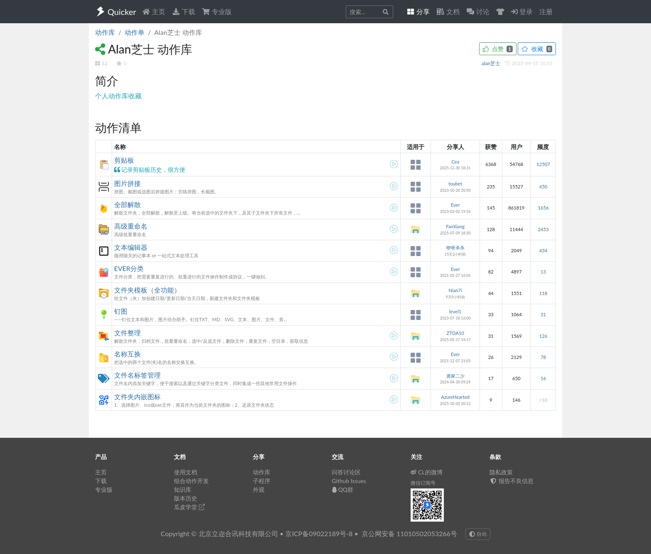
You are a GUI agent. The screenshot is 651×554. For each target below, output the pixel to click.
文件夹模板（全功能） (147, 290)
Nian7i (455, 290)
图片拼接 (127, 183)
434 (543, 250)
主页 (153, 11)
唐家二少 (455, 375)
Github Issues (349, 480)
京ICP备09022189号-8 (318, 533)
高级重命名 (130, 226)
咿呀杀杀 (455, 247)
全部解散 (127, 204)
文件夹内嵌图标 (137, 396)
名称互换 (127, 354)
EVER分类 (129, 268)
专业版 (217, 11)
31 (543, 314)
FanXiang (455, 226)
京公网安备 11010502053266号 (409, 533)
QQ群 (342, 489)
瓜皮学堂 (189, 506)
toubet (455, 183)
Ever (455, 204)
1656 (543, 207)
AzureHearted (455, 397)
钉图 (120, 311)
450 (543, 186)
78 (543, 357)
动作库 (105, 32)
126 (543, 336)
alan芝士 (492, 63)
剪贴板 (124, 160)
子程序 (261, 480)
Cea (455, 161)
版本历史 (185, 498)
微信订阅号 (423, 483)
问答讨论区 (346, 472)
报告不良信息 (511, 480)
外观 (258, 489)
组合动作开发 (191, 480)
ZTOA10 (455, 333)
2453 (543, 229)
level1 (455, 311)
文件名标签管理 (137, 375)
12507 (543, 164)
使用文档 (185, 472)
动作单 (134, 32)
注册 (546, 11)
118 (543, 293)
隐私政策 (501, 472)
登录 (522, 11)
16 (543, 378)
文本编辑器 (130, 247)
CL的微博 (427, 472)
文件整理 (127, 333)
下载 (183, 11)
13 (543, 271)
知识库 (182, 489)
